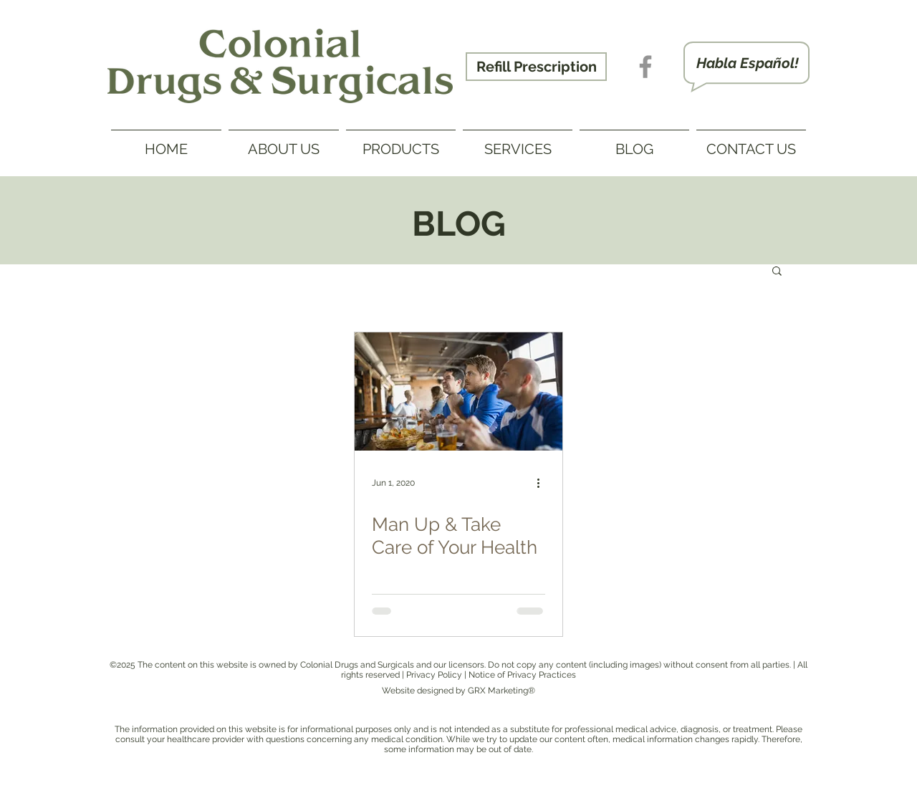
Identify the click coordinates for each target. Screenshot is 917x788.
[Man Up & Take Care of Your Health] (458, 391)
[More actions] (543, 482)
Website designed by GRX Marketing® (458, 691)
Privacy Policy (434, 675)
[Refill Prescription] (536, 66)
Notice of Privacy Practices (522, 675)
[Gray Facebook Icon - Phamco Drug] (645, 67)
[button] (777, 271)
